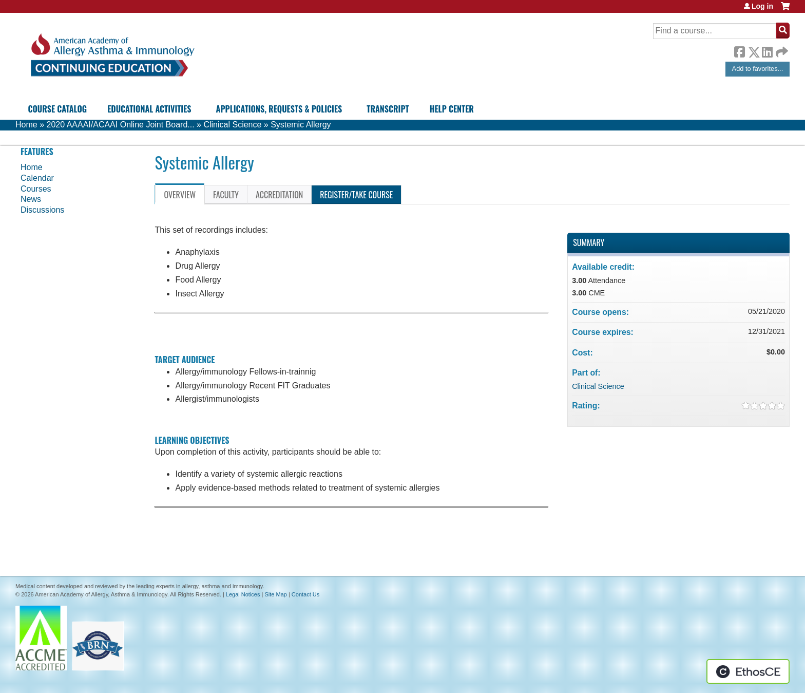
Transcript (388, 109)
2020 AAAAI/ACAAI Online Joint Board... (120, 124)
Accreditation (279, 195)
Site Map (275, 594)
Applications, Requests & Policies (279, 109)
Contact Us (305, 594)
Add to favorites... (757, 68)
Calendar (37, 178)
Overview (180, 195)
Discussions (42, 209)
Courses (36, 188)
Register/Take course (356, 195)
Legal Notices (243, 594)
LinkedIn (767, 50)
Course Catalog (57, 109)
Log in (762, 6)
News (31, 199)
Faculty (226, 195)
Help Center (452, 109)
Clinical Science (232, 124)
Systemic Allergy (301, 124)
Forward (781, 49)
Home (26, 124)
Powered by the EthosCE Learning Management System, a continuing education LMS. (748, 671)
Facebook (739, 50)
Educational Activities (149, 109)
